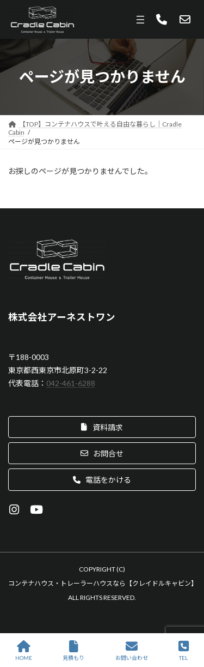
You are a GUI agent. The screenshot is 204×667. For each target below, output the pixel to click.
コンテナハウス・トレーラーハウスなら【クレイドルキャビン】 (102, 583)
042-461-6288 (70, 383)
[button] (102, 427)
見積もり (73, 650)
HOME (23, 650)
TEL (183, 650)
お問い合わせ (131, 650)
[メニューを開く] (140, 19)
